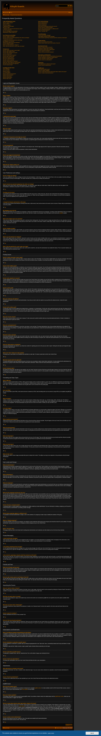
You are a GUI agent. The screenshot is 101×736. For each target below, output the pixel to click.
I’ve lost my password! (7, 29)
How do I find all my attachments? (44, 65)
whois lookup (21, 706)
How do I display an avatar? (8, 43)
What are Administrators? (43, 22)
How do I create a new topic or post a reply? (11, 50)
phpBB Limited (38, 688)
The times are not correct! (8, 38)
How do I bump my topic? (8, 64)
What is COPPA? (6, 23)
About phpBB (24, 689)
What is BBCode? (6, 68)
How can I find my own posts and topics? (46, 52)
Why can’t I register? (7, 25)
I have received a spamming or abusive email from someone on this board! (52, 37)
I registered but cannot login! (8, 26)
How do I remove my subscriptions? (45, 59)
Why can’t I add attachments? (8, 58)
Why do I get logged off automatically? (10, 31)
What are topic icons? (7, 78)
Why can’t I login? (6, 27)
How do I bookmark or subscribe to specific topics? (48, 57)
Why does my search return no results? (45, 48)
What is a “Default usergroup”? (44, 29)
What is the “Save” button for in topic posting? (11, 62)
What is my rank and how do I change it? (11, 44)
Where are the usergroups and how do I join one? (47, 26)
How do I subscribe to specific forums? (45, 58)
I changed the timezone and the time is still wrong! (12, 40)
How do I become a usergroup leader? (45, 27)
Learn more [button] (51, 733)
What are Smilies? (6, 71)
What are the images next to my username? (11, 42)
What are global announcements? (9, 73)
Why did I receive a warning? (8, 59)
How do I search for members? (44, 50)
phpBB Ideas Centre (59, 696)
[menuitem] (10, 12)
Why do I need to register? (8, 22)
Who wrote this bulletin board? (44, 69)
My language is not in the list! (8, 41)
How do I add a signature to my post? (10, 52)
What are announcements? (8, 74)
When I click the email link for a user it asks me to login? (13, 46)
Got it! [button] (92, 733)
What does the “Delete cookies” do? (10, 32)
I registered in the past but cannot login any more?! (12, 28)
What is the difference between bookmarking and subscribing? (50, 56)
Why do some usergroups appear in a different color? (48, 28)
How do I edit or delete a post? (9, 51)
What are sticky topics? (7, 76)
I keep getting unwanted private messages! (46, 36)
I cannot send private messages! (44, 35)
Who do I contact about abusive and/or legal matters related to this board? (52, 71)
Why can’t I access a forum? (8, 57)
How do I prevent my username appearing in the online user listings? (16, 37)
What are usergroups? (42, 25)
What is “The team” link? (43, 31)
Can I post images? (6, 72)
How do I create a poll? (7, 53)
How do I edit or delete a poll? (8, 56)
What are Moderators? (42, 23)
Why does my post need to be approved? (11, 63)
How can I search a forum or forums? (45, 47)
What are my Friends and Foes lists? (45, 41)
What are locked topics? (7, 77)
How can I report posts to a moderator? (10, 61)
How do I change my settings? (9, 36)
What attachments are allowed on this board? (47, 63)
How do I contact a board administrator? (45, 72)
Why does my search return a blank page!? (46, 49)
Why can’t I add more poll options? (9, 55)
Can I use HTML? (6, 70)
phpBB (61, 213)
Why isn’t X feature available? (44, 70)
